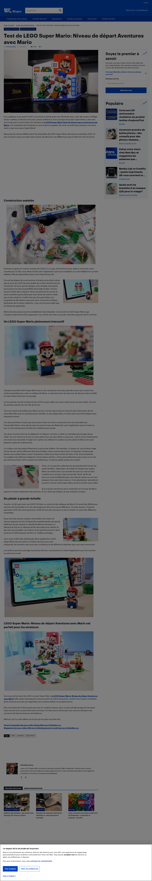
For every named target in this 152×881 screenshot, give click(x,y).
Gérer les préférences (29, 869)
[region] (76, 862)
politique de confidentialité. (41, 861)
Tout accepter (10, 869)
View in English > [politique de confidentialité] (9, 876)
